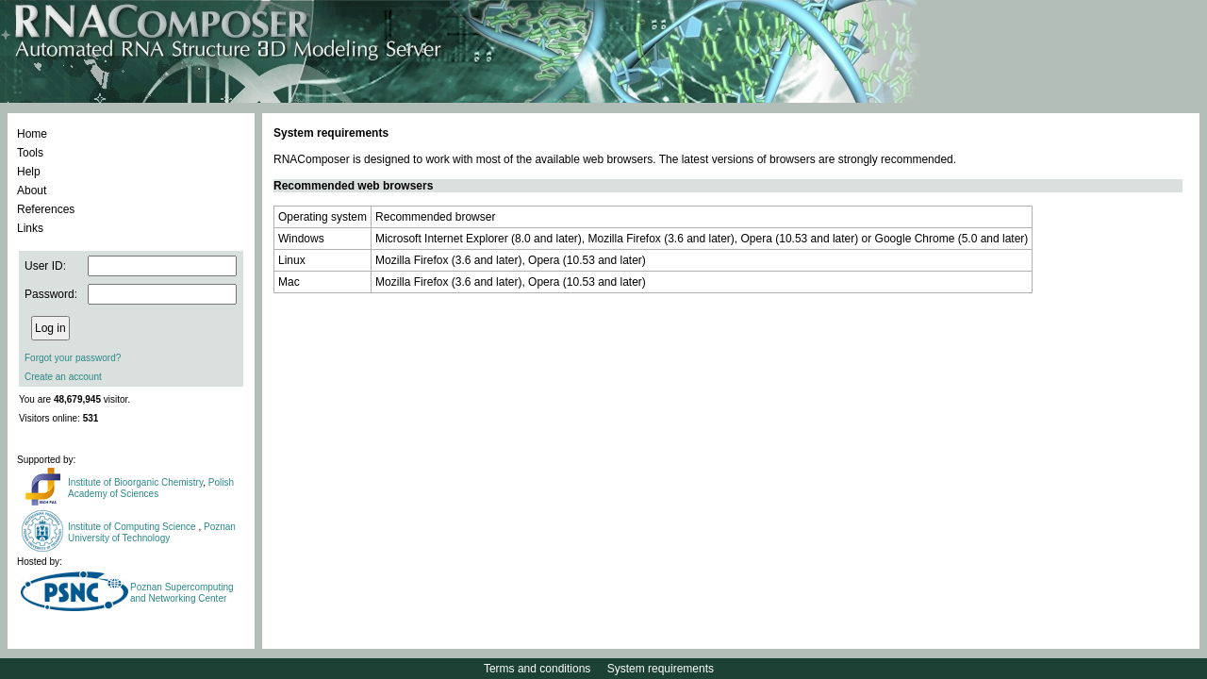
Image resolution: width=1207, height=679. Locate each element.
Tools (30, 152)
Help (29, 171)
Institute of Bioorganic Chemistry (135, 482)
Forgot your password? (73, 358)
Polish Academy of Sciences (151, 488)
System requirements (660, 668)
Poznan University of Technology (152, 532)
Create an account (63, 377)
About (31, 190)
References (45, 209)
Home (32, 134)
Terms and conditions (537, 668)
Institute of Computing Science (133, 527)
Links (30, 228)
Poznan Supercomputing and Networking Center (182, 593)
